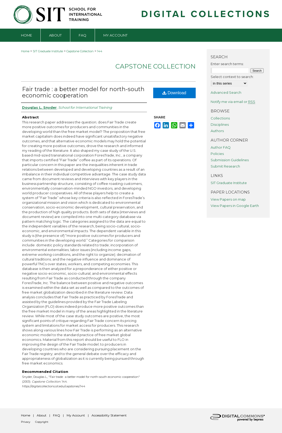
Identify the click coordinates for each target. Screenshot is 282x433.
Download (174, 93)
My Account (76, 415)
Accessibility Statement (109, 415)
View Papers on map (228, 199)
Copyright (41, 422)
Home (25, 51)
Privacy (25, 422)
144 (99, 51)
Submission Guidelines (230, 160)
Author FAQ (221, 147)
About (41, 415)
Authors (217, 131)
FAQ (56, 415)
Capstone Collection (80, 51)
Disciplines (220, 124)
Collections (220, 118)
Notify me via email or (233, 102)
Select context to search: (232, 77)
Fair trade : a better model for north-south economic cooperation (83, 92)
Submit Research (225, 166)
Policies (217, 154)
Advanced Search (226, 92)
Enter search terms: (227, 64)
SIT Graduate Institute (48, 51)
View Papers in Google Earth (235, 206)
